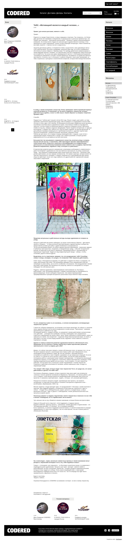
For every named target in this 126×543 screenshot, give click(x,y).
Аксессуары (110, 58)
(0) (118, 14)
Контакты (68, 13)
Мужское (109, 28)
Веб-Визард (119, 539)
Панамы (109, 41)
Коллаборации (112, 66)
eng (117, 11)
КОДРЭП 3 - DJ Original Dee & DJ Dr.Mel (11, 122)
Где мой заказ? (112, 4)
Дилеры (59, 13)
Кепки (108, 45)
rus (115, 11)
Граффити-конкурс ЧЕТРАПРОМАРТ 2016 (82, 518)
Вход (105, 12)
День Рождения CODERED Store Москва (42, 518)
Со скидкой (110, 70)
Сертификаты (111, 62)
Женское (109, 32)
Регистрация (108, 14)
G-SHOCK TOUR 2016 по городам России (62, 518)
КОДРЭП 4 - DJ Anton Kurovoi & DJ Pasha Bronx (12, 102)
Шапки (108, 37)
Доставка (51, 13)
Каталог (43, 13)
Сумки (108, 53)
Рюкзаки (109, 49)
